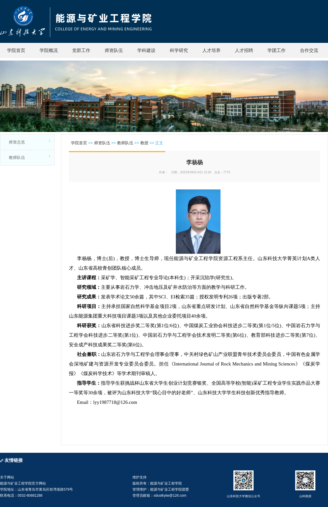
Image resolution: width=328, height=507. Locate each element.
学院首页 (16, 50)
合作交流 (309, 50)
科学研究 (179, 50)
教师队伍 (17, 157)
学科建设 (146, 50)
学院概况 (49, 50)
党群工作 (81, 50)
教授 (144, 143)
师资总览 (17, 142)
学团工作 (276, 50)
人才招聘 (244, 50)
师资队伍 (114, 50)
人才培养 (211, 50)
